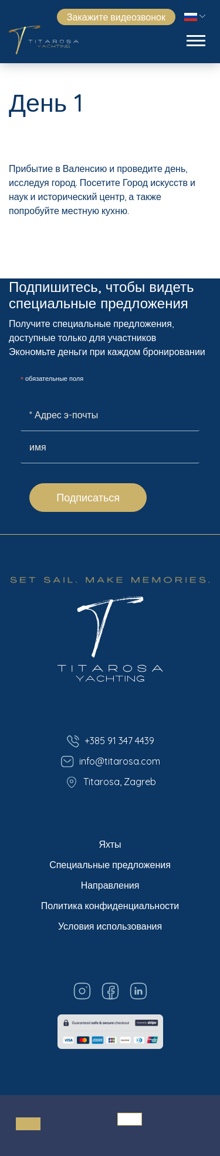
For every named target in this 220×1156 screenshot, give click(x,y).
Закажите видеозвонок (116, 17)
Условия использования (110, 926)
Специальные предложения (110, 865)
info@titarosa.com (110, 762)
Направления (110, 885)
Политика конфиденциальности (110, 905)
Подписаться (88, 497)
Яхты (110, 844)
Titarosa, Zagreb (110, 782)
